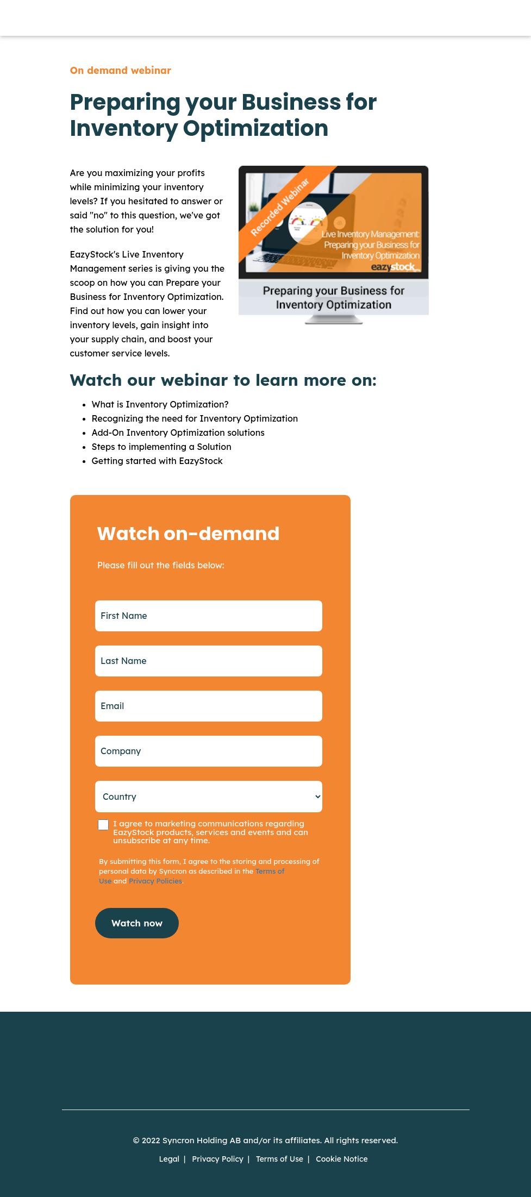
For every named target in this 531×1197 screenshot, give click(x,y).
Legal (169, 1159)
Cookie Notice (341, 1159)
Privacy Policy (217, 1159)
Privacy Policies (155, 880)
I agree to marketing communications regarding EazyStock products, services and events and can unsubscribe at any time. (210, 831)
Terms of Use (279, 1159)
